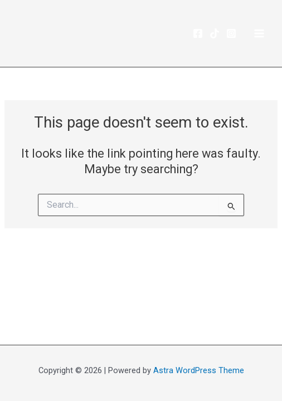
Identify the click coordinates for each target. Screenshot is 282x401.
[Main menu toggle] (259, 33)
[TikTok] (215, 33)
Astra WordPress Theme (198, 370)
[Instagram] (231, 33)
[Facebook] (198, 33)
